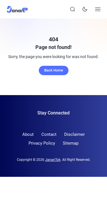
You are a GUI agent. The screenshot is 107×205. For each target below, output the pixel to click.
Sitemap (70, 143)
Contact (48, 134)
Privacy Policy (42, 143)
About (28, 134)
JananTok (52, 160)
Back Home (53, 70)
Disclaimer (74, 134)
